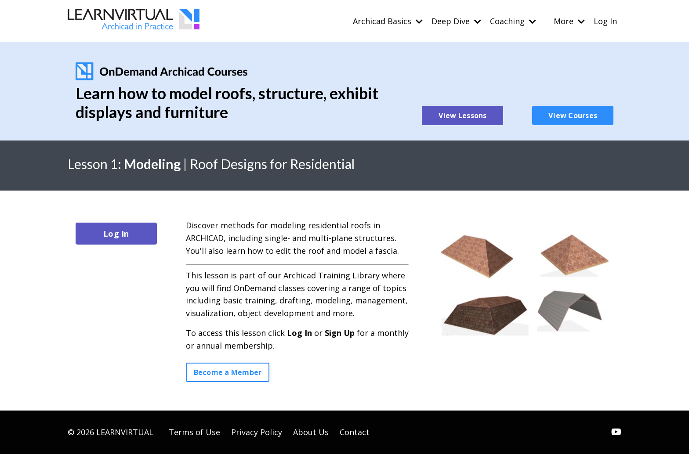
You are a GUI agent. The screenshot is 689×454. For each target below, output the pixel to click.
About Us (311, 432)
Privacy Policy (256, 432)
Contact (355, 432)
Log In (605, 21)
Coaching (513, 21)
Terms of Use (194, 432)
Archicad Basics (388, 21)
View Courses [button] (572, 115)
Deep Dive (456, 21)
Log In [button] (116, 233)
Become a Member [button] (228, 372)
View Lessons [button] (463, 115)
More (569, 21)
